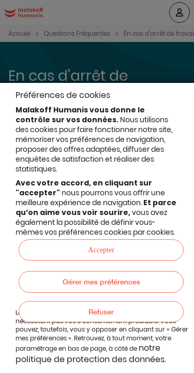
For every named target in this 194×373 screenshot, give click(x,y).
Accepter (101, 250)
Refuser (101, 311)
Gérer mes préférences (101, 281)
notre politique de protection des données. (91, 353)
